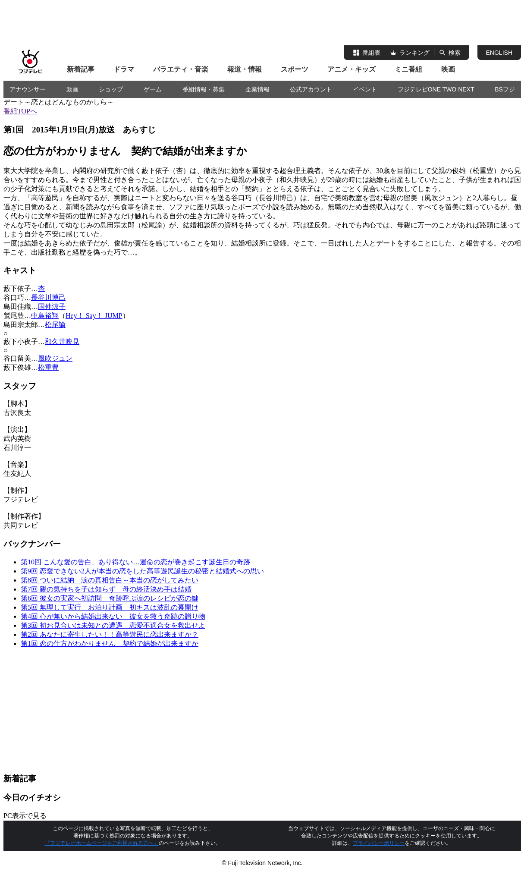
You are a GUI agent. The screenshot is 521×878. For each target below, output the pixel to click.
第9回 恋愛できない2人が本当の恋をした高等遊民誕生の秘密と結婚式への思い (142, 571)
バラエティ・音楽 (180, 69)
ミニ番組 (408, 69)
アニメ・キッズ (351, 69)
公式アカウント (311, 89)
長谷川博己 (48, 297)
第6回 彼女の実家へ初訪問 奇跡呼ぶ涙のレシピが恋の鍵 (109, 598)
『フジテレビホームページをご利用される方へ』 (102, 843)
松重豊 (48, 367)
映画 (448, 69)
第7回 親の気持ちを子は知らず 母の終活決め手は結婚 (106, 589)
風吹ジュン (55, 358)
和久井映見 (62, 341)
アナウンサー (27, 89)
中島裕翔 (45, 315)
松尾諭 (55, 324)
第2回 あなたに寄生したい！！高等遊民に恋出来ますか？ (109, 634)
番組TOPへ (20, 111)
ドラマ (123, 69)
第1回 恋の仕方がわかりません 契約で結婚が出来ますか (109, 643)
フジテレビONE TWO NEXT (436, 89)
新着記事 (80, 69)
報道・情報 (244, 69)
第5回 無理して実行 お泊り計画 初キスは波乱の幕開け (109, 607)
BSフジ (505, 89)
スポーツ (294, 69)
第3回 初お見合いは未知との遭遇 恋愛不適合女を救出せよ (113, 625)
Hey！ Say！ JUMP (94, 315)
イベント (365, 89)
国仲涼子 (52, 306)
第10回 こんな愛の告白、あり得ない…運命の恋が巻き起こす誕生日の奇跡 (135, 562)
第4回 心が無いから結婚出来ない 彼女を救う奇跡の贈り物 (113, 616)
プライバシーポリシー (379, 843)
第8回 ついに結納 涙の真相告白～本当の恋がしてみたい (109, 580)
